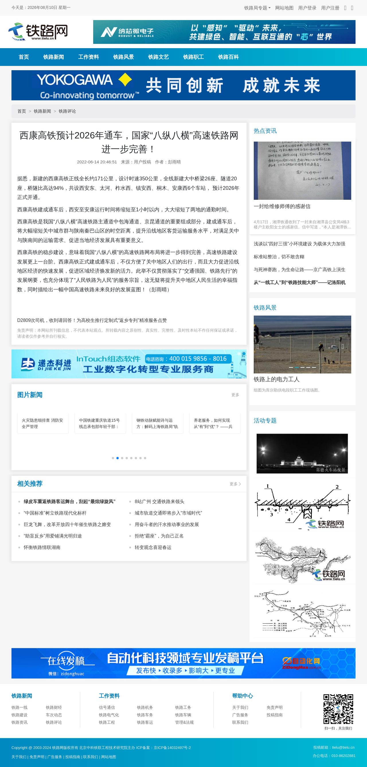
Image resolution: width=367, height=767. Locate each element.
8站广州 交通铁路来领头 (159, 529)
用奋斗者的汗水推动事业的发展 (167, 551)
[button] (117, 485)
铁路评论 (67, 111)
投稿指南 (72, 757)
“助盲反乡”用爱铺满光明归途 (53, 563)
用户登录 (307, 7)
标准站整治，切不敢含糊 (279, 284)
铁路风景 (123, 57)
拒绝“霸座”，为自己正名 (159, 563)
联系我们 (90, 757)
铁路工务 (183, 735)
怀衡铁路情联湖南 (42, 574)
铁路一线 (19, 735)
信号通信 (107, 735)
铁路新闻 (53, 57)
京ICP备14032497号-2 (172, 748)
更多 (235, 422)
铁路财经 (54, 735)
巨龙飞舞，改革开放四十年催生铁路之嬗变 (67, 551)
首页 (24, 57)
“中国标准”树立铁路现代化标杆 (55, 540)
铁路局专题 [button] (255, 7)
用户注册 (330, 7)
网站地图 (284, 7)
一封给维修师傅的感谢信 (282, 206)
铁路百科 (228, 57)
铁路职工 (193, 57)
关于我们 (240, 735)
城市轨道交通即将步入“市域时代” (168, 540)
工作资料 (88, 57)
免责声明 (275, 735)
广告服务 (54, 757)
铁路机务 (145, 735)
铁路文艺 (158, 57)
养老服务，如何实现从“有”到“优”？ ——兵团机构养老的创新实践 (214, 454)
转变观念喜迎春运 (153, 574)
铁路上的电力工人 (277, 407)
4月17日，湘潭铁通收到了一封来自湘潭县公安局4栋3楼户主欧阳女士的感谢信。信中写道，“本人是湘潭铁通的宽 (303, 225)
